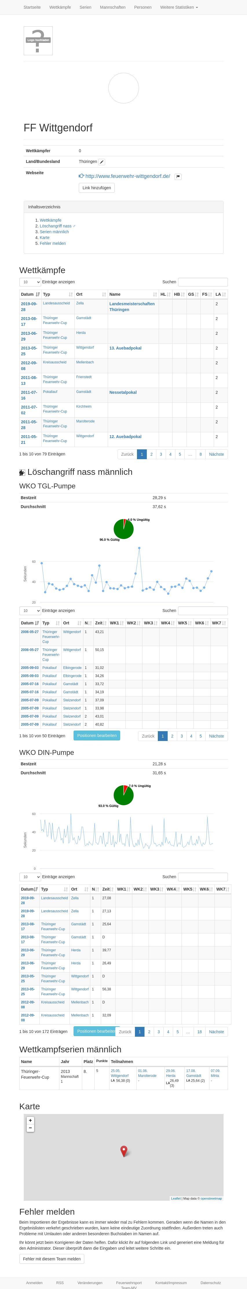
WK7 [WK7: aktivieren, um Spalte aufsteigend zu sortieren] (216, 623)
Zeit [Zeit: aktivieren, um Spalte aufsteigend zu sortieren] (99, 623)
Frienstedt (84, 377)
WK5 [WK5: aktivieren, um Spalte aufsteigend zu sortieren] (182, 623)
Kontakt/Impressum (171, 1283)
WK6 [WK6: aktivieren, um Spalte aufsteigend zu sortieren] (199, 623)
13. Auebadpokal (125, 348)
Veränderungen (90, 1283)
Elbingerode (72, 668)
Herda (80, 333)
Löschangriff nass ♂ (58, 226)
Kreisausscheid (55, 362)
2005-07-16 (30, 684)
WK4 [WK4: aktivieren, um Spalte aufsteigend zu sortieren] (165, 623)
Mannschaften (113, 7)
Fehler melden (53, 243)
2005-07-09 (30, 700)
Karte (45, 237)
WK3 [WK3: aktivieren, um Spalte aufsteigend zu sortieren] (148, 623)
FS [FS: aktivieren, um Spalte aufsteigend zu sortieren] (204, 294)
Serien (85, 7)
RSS (60, 1283)
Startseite (32, 7)
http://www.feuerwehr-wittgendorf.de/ (125, 176)
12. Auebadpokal (125, 436)
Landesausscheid (56, 303)
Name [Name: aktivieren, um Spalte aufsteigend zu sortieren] (114, 294)
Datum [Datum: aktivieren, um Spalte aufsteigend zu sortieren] (27, 294)
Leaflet (176, 1198)
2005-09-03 (30, 668)
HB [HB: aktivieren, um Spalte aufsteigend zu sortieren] (177, 294)
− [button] (30, 1128)
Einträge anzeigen (47, 282)
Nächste (216, 454)
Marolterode (85, 421)
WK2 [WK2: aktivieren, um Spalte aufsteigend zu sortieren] (131, 623)
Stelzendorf (71, 700)
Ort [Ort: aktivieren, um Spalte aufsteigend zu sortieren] (79, 294)
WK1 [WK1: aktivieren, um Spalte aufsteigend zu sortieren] (114, 623)
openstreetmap (211, 1198)
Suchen (195, 282)
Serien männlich (54, 231)
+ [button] (30, 1120)
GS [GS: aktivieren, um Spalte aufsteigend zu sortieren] (191, 294)
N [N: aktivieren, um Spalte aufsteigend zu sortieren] (86, 623)
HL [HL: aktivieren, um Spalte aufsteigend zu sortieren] (163, 294)
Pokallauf (50, 392)
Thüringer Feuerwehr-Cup (51, 637)
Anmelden (34, 1283)
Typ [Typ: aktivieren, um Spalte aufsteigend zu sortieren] (46, 294)
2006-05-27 (30, 632)
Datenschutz (211, 1283)
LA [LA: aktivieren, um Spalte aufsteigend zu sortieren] (218, 294)
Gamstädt (83, 318)
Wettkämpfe (60, 7)
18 (199, 1031)
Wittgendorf (85, 347)
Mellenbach (85, 362)
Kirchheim (84, 406)
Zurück (127, 454)
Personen (143, 7)
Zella (80, 303)
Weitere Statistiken (179, 7)
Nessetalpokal (123, 392)
